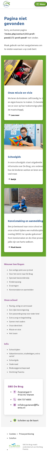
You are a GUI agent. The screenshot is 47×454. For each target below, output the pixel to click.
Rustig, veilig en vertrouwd (20, 306)
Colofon (12, 438)
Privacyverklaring (26, 434)
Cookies (12, 434)
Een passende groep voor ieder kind (24, 313)
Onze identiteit (15, 325)
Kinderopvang (15, 282)
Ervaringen (14, 285)
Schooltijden (14, 349)
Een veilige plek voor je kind (21, 270)
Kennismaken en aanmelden (21, 289)
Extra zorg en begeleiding (20, 317)
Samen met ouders (17, 321)
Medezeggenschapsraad (19, 368)
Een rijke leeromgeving (19, 310)
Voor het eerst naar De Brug (21, 274)
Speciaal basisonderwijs (19, 278)
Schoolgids (14, 360)
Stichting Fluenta (16, 372)
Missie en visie (15, 329)
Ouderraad (13, 364)
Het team (13, 333)
